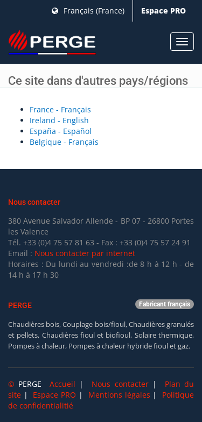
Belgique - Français (64, 142)
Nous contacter (120, 384)
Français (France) (88, 10)
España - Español (61, 131)
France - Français (60, 109)
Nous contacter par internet (84, 253)
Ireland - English (59, 120)
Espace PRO (163, 10)
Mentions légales (119, 395)
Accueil (62, 384)
